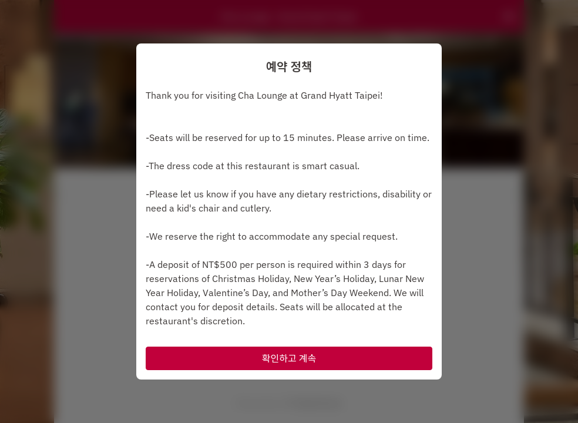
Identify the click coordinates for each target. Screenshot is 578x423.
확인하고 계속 (289, 358)
